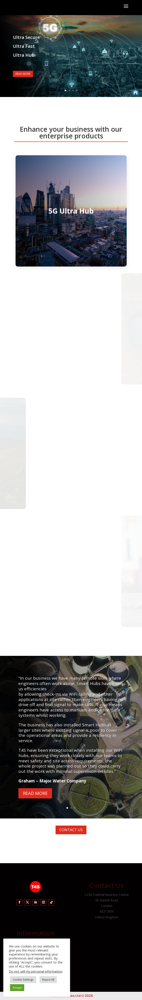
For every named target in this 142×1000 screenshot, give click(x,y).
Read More (23, 74)
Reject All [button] (48, 980)
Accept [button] (17, 988)
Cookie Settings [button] (23, 980)
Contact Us (71, 829)
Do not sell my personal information (35, 971)
